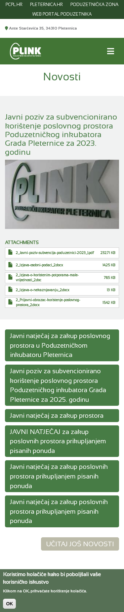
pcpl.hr (14, 4)
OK (9, 606)
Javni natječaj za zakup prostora (56, 415)
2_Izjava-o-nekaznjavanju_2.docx (42, 290)
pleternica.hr (46, 4)
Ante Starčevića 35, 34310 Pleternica (41, 28)
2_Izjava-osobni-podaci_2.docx (39, 265)
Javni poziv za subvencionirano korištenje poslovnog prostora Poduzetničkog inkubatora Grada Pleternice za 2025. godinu (58, 385)
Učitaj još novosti (80, 544)
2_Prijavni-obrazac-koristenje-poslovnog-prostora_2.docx (48, 302)
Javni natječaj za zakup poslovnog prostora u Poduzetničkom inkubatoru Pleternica (60, 345)
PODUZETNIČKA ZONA (94, 4)
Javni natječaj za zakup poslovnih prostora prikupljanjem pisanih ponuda (59, 476)
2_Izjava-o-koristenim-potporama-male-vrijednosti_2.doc (47, 277)
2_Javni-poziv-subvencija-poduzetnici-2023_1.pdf (55, 253)
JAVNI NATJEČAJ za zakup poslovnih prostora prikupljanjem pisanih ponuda (58, 441)
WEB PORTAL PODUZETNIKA (62, 14)
